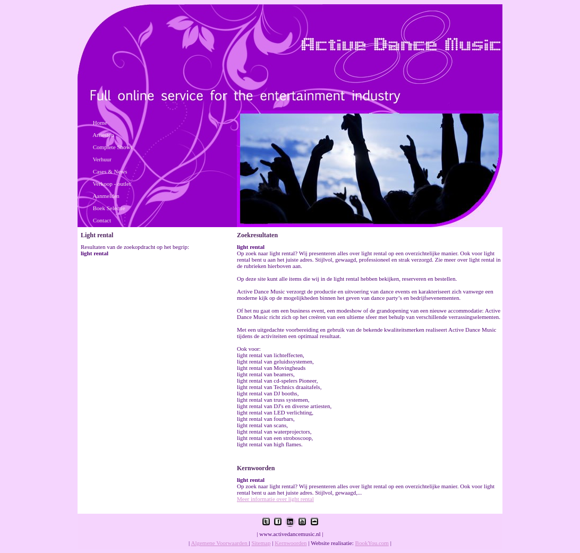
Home (100, 122)
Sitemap (260, 543)
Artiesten (103, 135)
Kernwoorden (290, 543)
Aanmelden (106, 196)
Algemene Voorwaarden (220, 543)
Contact (102, 220)
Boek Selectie (109, 208)
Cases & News (110, 171)
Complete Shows (113, 147)
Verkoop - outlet (112, 183)
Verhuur (102, 159)
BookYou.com (372, 543)
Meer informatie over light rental (275, 499)
